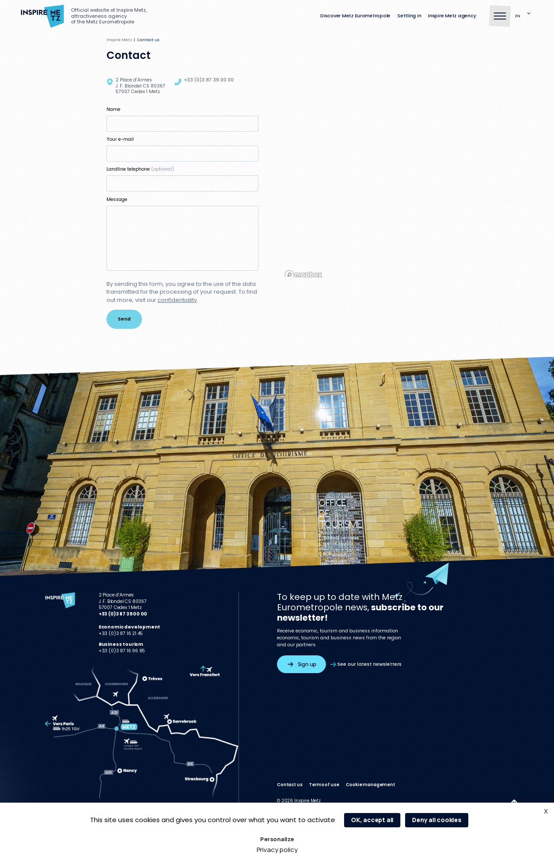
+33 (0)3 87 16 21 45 (121, 633)
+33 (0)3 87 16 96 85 (122, 651)
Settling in (409, 16)
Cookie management (370, 784)
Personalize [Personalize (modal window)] (277, 839)
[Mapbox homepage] (303, 275)
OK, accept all (372, 820)
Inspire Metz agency (452, 16)
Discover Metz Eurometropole (355, 16)
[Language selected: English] (524, 16)
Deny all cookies (436, 820)
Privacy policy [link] (277, 849)
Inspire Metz (119, 39)
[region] (365, 176)
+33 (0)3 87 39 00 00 (209, 80)
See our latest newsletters (366, 664)
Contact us (289, 784)
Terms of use (324, 784)
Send (124, 319)
